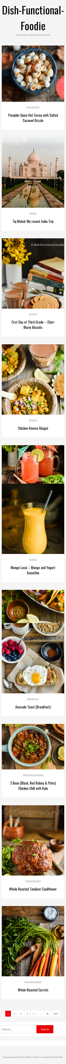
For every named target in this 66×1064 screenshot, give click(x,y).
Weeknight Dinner (33, 775)
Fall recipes (33, 107)
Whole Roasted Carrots (33, 989)
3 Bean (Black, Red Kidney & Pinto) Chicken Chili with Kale (33, 785)
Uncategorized (33, 982)
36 (47, 1014)
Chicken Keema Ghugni (33, 428)
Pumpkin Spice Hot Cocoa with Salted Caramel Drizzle (33, 117)
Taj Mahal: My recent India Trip (33, 221)
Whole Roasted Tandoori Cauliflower (33, 889)
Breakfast (33, 699)
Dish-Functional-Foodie (33, 17)
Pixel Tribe (57, 1057)
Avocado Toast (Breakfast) (33, 707)
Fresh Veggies (33, 881)
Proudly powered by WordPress (18, 1057)
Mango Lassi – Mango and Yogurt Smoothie (33, 570)
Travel (33, 213)
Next (56, 1014)
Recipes (33, 314)
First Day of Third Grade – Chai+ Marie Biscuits (33, 324)
